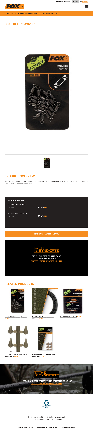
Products (9, 13)
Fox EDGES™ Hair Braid (68, 317)
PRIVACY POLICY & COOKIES (47, 427)
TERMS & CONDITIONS (25, 427)
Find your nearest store (46, 234)
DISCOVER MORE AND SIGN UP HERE (46, 261)
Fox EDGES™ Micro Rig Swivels (16, 317)
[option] (46, 91)
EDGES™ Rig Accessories (27, 13)
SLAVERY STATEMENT (68, 427)
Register (85, 2)
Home (75, 2)
